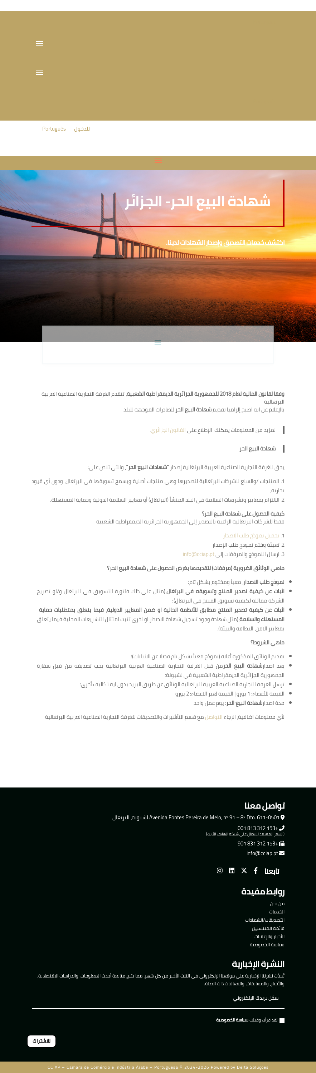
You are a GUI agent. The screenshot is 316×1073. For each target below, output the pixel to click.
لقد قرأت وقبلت (250, 1021)
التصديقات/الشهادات (265, 920)
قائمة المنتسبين (268, 928)
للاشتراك (41, 1040)
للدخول (82, 128)
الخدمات (277, 911)
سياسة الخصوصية (267, 944)
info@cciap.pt (198, 554)
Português (264, 21)
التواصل (214, 717)
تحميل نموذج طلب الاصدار (251, 535)
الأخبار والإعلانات (269, 936)
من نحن (277, 903)
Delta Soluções (253, 1067)
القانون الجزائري (168, 430)
